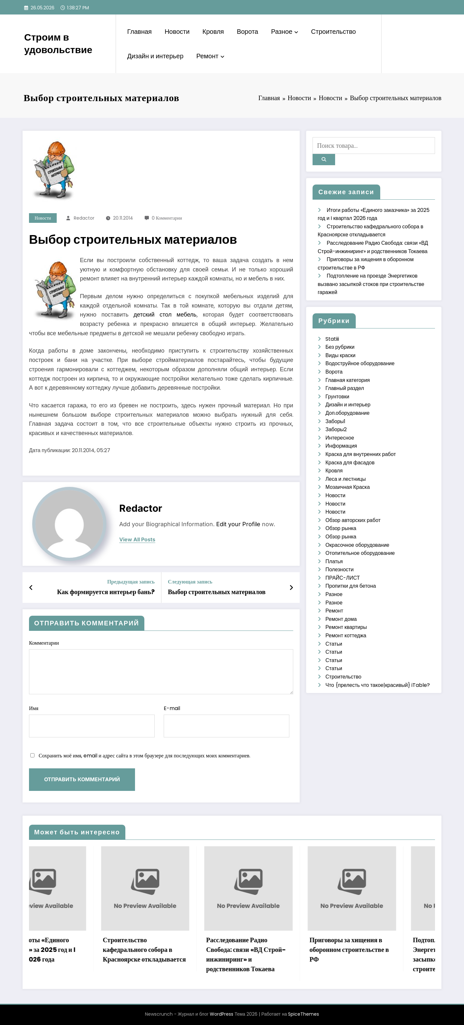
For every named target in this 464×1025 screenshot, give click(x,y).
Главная (139, 31)
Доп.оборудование (347, 413)
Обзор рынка (340, 528)
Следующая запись (190, 582)
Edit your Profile (238, 524)
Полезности (339, 569)
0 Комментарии (167, 218)
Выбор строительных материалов (217, 591)
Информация (341, 446)
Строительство (333, 31)
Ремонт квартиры (346, 627)
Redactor (84, 218)
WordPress (221, 1014)
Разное (284, 31)
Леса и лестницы (345, 479)
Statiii (332, 339)
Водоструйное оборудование (359, 363)
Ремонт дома (341, 619)
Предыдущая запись (131, 582)
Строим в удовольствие (58, 44)
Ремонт (210, 56)
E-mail (226, 721)
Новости (177, 31)
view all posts (137, 539)
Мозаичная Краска (347, 487)
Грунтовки (337, 396)
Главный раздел (344, 388)
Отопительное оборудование (360, 553)
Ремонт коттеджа (345, 635)
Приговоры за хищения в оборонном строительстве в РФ (380, 949)
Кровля (213, 31)
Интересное (339, 437)
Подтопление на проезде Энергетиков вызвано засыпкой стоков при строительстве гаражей (371, 284)
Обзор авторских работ (353, 520)
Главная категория (347, 380)
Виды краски (340, 355)
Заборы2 (336, 429)
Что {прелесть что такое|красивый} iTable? (377, 685)
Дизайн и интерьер (155, 56)
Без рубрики (339, 347)
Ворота (247, 31)
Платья (334, 561)
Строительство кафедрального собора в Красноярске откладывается (176, 949)
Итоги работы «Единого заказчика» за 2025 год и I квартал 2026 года (69, 949)
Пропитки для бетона (350, 586)
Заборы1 (335, 421)
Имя (92, 721)
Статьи (333, 644)
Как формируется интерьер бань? (106, 591)
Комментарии (161, 666)
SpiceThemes (303, 1014)
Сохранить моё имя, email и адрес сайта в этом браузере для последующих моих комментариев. (144, 755)
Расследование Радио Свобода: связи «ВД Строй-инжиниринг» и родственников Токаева (277, 954)
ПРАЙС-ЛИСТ (342, 578)
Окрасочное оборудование (357, 545)
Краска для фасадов (349, 462)
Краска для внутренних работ (360, 454)
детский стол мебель (165, 314)
